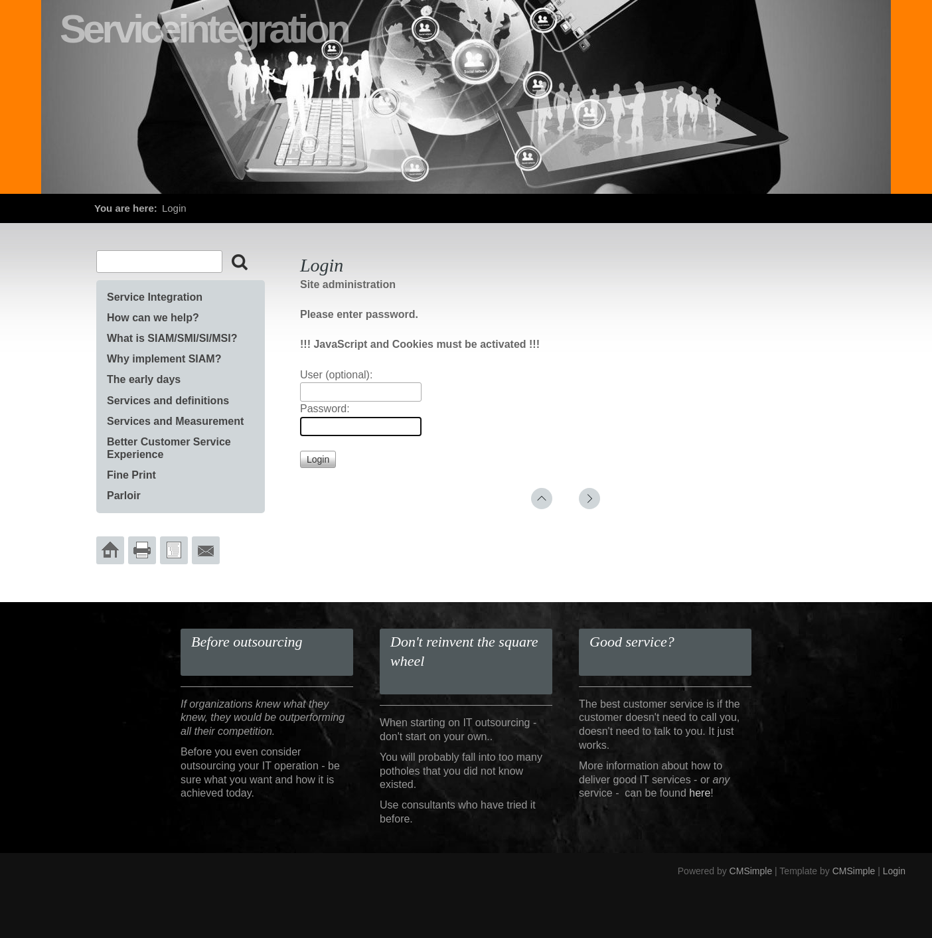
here (699, 793)
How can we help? (153, 317)
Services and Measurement (175, 421)
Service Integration (154, 297)
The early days (144, 379)
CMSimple (751, 871)
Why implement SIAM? (164, 358)
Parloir (124, 495)
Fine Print (131, 475)
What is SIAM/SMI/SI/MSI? (172, 338)
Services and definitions (168, 400)
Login (894, 871)
